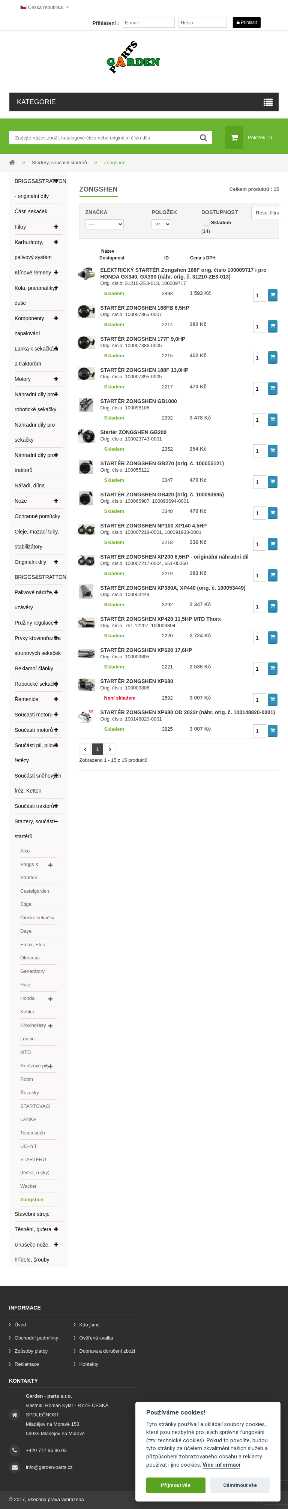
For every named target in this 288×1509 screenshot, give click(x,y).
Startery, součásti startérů (35, 828)
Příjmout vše (175, 1485)
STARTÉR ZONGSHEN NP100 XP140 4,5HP (153, 526)
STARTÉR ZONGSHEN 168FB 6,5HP (144, 308)
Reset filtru (267, 213)
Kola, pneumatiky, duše (35, 295)
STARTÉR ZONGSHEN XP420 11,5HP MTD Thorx (160, 619)
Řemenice (26, 699)
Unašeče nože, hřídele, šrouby (32, 1252)
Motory (23, 379)
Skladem (221, 222)
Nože (21, 501)
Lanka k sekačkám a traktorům (36, 356)
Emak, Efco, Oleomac (33, 951)
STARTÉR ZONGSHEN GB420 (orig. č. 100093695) (162, 495)
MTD (25, 1052)
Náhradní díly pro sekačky (35, 432)
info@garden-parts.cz (49, 1467)
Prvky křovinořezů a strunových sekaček (38, 645)
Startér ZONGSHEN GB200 (133, 432)
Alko (25, 851)
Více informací (221, 1465)
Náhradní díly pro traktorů (35, 462)
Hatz (25, 985)
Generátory (32, 971)
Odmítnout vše (240, 1485)
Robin (26, 1079)
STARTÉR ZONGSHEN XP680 (136, 681)
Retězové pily (35, 1065)
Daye (26, 931)
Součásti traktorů (34, 806)
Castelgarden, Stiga (35, 897)
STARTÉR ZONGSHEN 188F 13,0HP (144, 370)
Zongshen (32, 1199)
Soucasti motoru (33, 715)
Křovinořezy (33, 1025)
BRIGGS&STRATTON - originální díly (39, 188)
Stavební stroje (32, 1214)
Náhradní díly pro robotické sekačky (35, 401)
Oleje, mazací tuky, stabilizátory (37, 539)
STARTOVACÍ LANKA (35, 1112)
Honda (27, 998)
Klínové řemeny (33, 273)
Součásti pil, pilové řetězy (36, 752)
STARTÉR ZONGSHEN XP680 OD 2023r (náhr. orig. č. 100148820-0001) (187, 712)
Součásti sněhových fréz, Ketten (38, 783)
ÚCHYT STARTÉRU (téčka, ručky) (35, 1159)
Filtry (20, 227)
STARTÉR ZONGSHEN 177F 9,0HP (143, 339)
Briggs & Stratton (29, 871)
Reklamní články (34, 668)
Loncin (27, 1038)
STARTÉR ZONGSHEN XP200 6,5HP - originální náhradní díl (174, 557)
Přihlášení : (106, 23)
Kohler (27, 1011)
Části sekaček (31, 211)
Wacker (28, 1186)
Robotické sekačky (36, 684)
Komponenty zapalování (29, 325)
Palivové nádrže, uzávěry (34, 599)
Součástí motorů (34, 730)
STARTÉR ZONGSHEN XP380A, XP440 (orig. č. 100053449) (173, 588)
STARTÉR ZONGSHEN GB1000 (138, 401)
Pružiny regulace (34, 623)
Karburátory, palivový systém (33, 249)
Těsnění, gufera (33, 1229)
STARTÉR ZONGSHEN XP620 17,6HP (146, 650)
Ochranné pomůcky (37, 516)
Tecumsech (32, 1133)
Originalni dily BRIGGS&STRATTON (39, 569)
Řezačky (29, 1092)
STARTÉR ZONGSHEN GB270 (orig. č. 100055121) (162, 463)
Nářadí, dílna (30, 486)
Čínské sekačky (37, 917)
